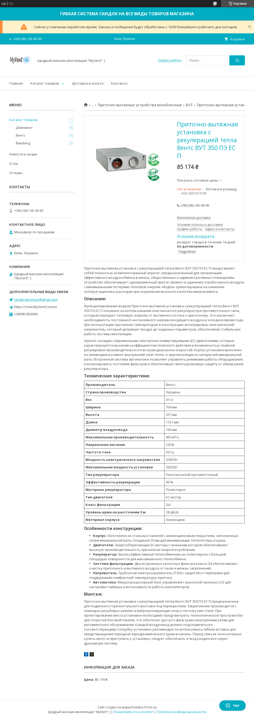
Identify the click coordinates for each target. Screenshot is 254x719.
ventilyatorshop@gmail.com (36, 299)
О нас (13, 163)
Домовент (24, 127)
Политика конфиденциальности (181, 712)
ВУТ (189, 105)
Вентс (20, 135)
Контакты (119, 83)
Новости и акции (23, 154)
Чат (232, 705)
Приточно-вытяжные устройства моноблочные (139, 105)
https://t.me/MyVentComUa (35, 307)
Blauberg (23, 143)
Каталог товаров (45, 83)
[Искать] (237, 60)
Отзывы (16, 172)
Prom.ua (150, 707)
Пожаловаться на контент (133, 712)
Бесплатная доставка (193, 218)
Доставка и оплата (87, 83)
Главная (16, 83)
